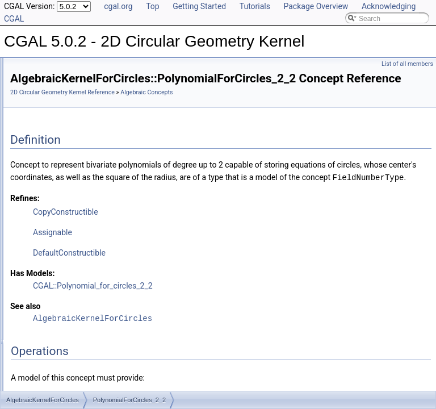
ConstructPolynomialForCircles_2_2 (91, 167)
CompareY (53, 142)
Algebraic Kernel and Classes (73, 279)
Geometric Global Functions (70, 304)
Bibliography (38, 367)
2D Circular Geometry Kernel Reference (204, 108)
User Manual (38, 80)
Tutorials (255, 6)
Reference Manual (47, 92)
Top (153, 6)
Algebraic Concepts (57, 104)
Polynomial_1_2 (61, 179)
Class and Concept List (54, 379)
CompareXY (55, 129)
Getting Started (199, 6)
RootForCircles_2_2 (67, 204)
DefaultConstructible (211, 293)
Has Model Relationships (57, 354)
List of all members (407, 64)
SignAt (47, 217)
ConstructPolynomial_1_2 (76, 154)
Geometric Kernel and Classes (74, 317)
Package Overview (315, 6)
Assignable (194, 272)
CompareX (53, 117)
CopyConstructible (207, 252)
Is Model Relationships (53, 342)
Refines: (167, 238)
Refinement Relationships (58, 329)
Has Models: (174, 313)
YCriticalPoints (59, 254)
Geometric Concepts (59, 292)
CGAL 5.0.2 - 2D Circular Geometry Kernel (74, 67)
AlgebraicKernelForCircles (76, 267)
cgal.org (118, 6)
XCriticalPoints (59, 242)
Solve (45, 229)
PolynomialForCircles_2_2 (77, 192)
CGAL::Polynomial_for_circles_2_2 (235, 326)
